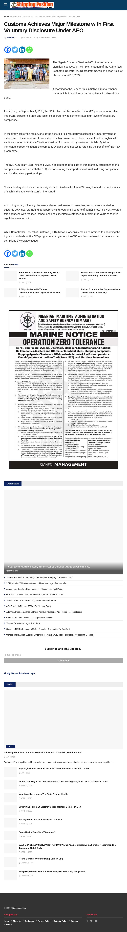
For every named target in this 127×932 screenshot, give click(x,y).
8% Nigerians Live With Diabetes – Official (40, 819)
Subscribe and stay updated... (63, 648)
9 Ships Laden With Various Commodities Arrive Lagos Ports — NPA (36, 583)
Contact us (29, 921)
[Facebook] (7, 49)
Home (6, 16)
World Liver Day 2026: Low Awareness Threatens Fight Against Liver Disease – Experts (63, 781)
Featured (45, 37)
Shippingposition (18, 908)
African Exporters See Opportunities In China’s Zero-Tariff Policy (34, 589)
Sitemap (74, 921)
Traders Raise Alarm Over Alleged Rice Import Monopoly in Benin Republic (39, 577)
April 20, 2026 (25, 811)
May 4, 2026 (9, 757)
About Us (17, 921)
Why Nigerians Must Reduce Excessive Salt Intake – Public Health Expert (42, 752)
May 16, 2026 (25, 283)
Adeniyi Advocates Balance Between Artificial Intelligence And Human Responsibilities (44, 612)
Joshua (10, 37)
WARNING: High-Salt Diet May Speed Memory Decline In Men (50, 807)
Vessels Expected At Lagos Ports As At (23, 623)
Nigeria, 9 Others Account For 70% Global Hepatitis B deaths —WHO (54, 768)
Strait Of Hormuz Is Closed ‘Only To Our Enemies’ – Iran (31, 600)
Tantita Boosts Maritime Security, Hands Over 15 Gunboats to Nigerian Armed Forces (39, 275)
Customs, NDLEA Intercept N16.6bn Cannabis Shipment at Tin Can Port (38, 629)
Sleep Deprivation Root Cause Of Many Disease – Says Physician (52, 871)
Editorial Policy (60, 921)
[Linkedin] (22, 49)
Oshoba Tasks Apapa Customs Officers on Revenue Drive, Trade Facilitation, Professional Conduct (49, 635)
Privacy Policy (44, 921)
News (53, 37)
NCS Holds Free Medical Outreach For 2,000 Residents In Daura (35, 595)
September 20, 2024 (28, 37)
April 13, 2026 (25, 836)
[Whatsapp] (29, 49)
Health (10, 746)
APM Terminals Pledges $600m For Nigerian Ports (28, 606)
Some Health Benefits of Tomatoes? (37, 832)
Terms (9, 925)
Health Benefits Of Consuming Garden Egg (41, 859)
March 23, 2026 (26, 863)
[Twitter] (15, 49)
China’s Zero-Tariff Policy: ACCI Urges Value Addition (29, 618)
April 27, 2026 (25, 785)
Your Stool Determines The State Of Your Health (43, 794)
